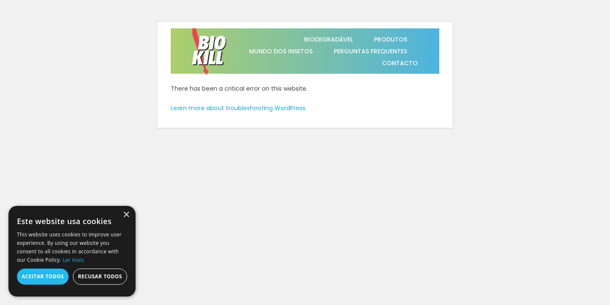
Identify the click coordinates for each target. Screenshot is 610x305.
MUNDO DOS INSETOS (281, 51)
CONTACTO (400, 63)
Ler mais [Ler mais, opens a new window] (73, 259)
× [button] (126, 215)
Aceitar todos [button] (43, 276)
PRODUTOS (390, 39)
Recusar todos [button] (100, 276)
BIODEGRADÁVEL (328, 39)
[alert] (72, 251)
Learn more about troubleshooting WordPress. (239, 108)
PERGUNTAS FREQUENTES (370, 51)
